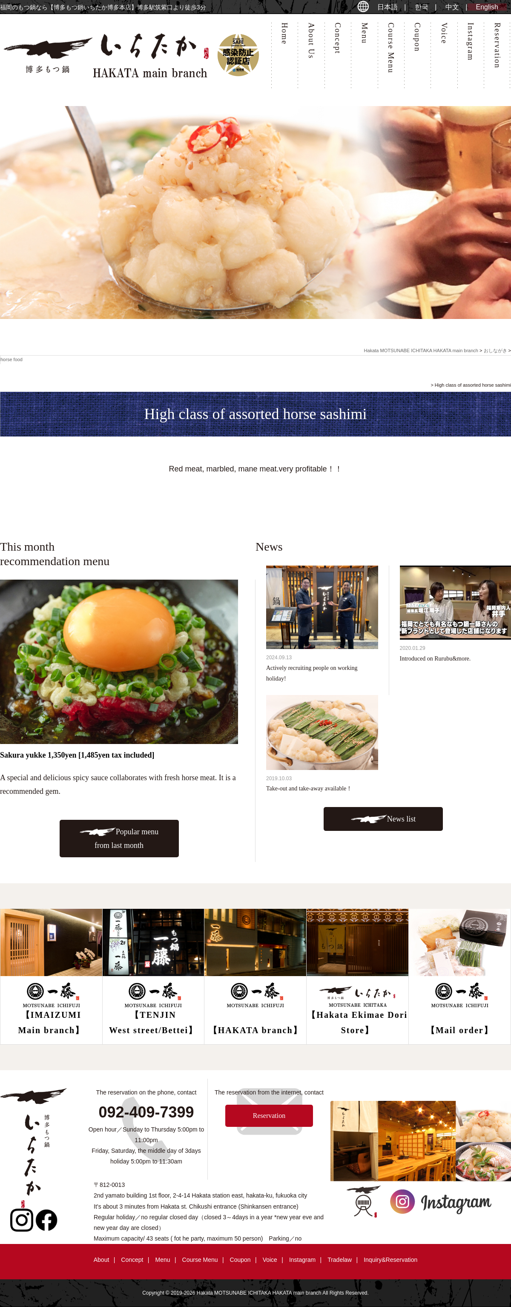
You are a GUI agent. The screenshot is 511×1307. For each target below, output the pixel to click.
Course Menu (391, 48)
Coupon (417, 37)
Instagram (470, 42)
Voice (444, 33)
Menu (364, 33)
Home (284, 34)
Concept (337, 38)
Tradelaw (339, 1259)
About (101, 1259)
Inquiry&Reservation (390, 1259)
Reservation (497, 46)
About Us (311, 41)
